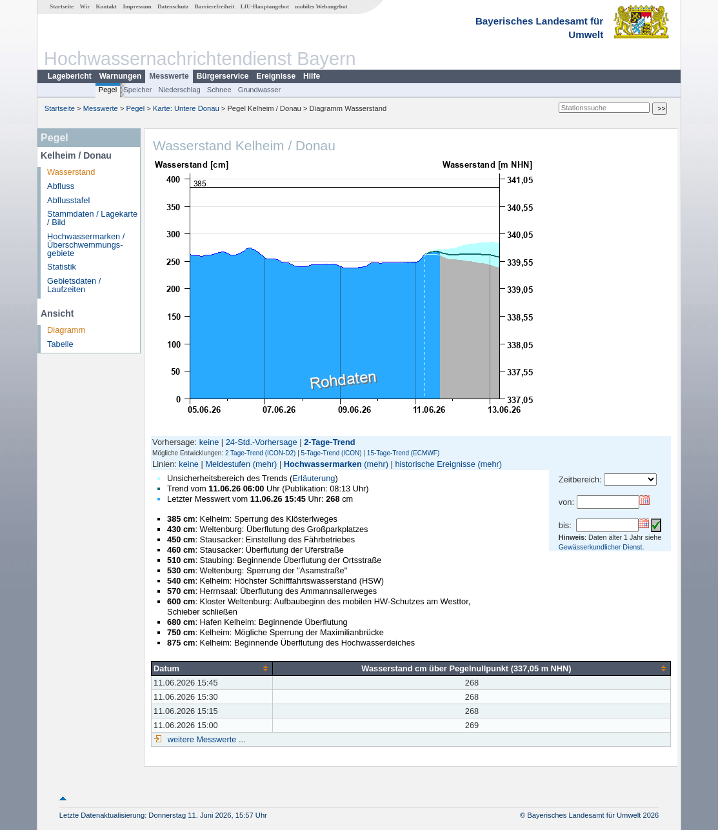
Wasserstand (71, 172)
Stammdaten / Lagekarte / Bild (92, 218)
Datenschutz (173, 6)
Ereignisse (275, 76)
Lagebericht (70, 76)
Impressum (137, 6)
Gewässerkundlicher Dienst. (601, 547)
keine (209, 442)
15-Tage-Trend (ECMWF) (403, 453)
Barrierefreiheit (215, 6)
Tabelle (60, 344)
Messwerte (168, 76)
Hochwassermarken (323, 464)
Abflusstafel (68, 200)
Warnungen (120, 76)
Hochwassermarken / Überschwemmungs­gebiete (86, 245)
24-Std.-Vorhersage (261, 442)
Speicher (137, 90)
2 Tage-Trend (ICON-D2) (260, 453)
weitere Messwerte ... (205, 739)
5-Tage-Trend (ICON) (331, 453)
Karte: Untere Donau (186, 108)
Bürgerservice (223, 76)
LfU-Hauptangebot (265, 6)
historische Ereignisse (435, 464)
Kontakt (106, 6)
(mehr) (265, 464)
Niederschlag (179, 90)
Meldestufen (227, 464)
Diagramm (66, 330)
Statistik (61, 267)
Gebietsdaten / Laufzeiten (74, 285)
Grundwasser (259, 90)
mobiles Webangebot (321, 6)
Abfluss (60, 186)
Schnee (219, 90)
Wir (85, 6)
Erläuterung (313, 478)
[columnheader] (212, 668)
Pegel (108, 90)
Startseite (62, 6)
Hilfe (311, 76)
